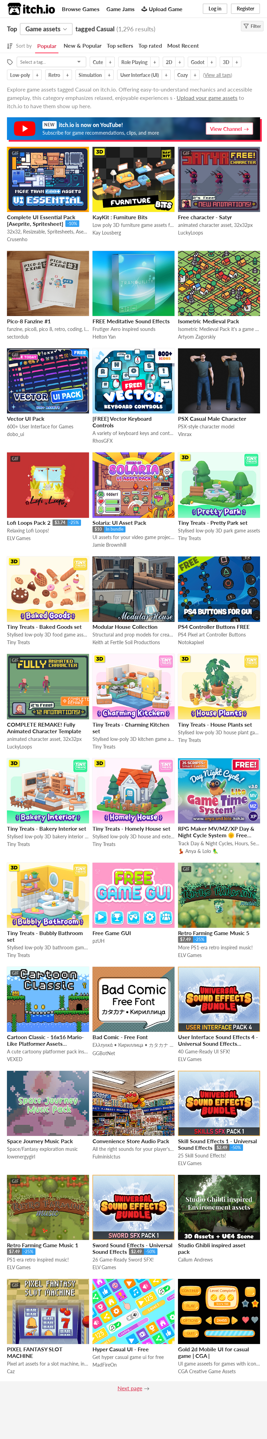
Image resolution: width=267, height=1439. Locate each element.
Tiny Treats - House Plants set (215, 724)
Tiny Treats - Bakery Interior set (46, 828)
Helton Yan (104, 337)
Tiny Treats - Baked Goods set (44, 626)
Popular (46, 45)
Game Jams (120, 9)
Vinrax (185, 434)
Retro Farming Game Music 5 (213, 933)
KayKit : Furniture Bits (119, 217)
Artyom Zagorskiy (197, 337)
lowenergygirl (21, 1157)
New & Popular (83, 45)
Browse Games (80, 9)
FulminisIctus (106, 1157)
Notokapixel (191, 642)
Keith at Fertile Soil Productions (126, 642)
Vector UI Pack (25, 418)
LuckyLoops (190, 233)
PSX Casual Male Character (212, 418)
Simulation (90, 75)
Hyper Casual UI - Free (120, 1349)
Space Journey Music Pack (40, 1141)
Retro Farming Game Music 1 (42, 1245)
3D (226, 62)
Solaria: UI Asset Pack (119, 522)
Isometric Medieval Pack (208, 321)
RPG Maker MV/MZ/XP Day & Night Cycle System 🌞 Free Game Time (216, 835)
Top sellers (120, 45)
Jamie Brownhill (109, 545)
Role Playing (134, 62)
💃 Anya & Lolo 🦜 (198, 851)
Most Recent (183, 45)
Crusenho (17, 239)
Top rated (150, 45)
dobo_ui (15, 434)
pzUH (98, 941)
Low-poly (20, 75)
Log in (215, 8)
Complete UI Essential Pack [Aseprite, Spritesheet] (41, 220)
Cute (98, 62)
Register (245, 8)
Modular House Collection (124, 626)
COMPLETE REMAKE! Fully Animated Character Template (44, 727)
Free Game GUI (111, 933)
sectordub (18, 337)
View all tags (217, 75)
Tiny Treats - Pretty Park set (213, 522)
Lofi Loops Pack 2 (28, 522)
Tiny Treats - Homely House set (131, 828)
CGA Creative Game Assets (207, 1371)
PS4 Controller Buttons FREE (214, 626)
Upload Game (162, 9)
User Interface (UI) (139, 75)
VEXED (15, 1059)
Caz (11, 1371)
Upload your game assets (207, 97)
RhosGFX (102, 441)
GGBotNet (103, 1053)
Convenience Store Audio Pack (130, 1141)
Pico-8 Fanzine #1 (29, 321)
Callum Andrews (195, 1260)
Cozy (182, 75)
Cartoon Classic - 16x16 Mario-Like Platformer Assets (45, 1040)
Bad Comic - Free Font (120, 1037)
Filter (252, 26)
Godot (197, 62)
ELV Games (19, 538)
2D (169, 62)
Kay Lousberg (106, 233)
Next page (130, 1388)
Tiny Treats (189, 538)
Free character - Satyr (205, 217)
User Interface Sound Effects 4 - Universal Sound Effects (218, 1040)
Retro (54, 75)
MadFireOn (104, 1365)
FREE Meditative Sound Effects (131, 321)
